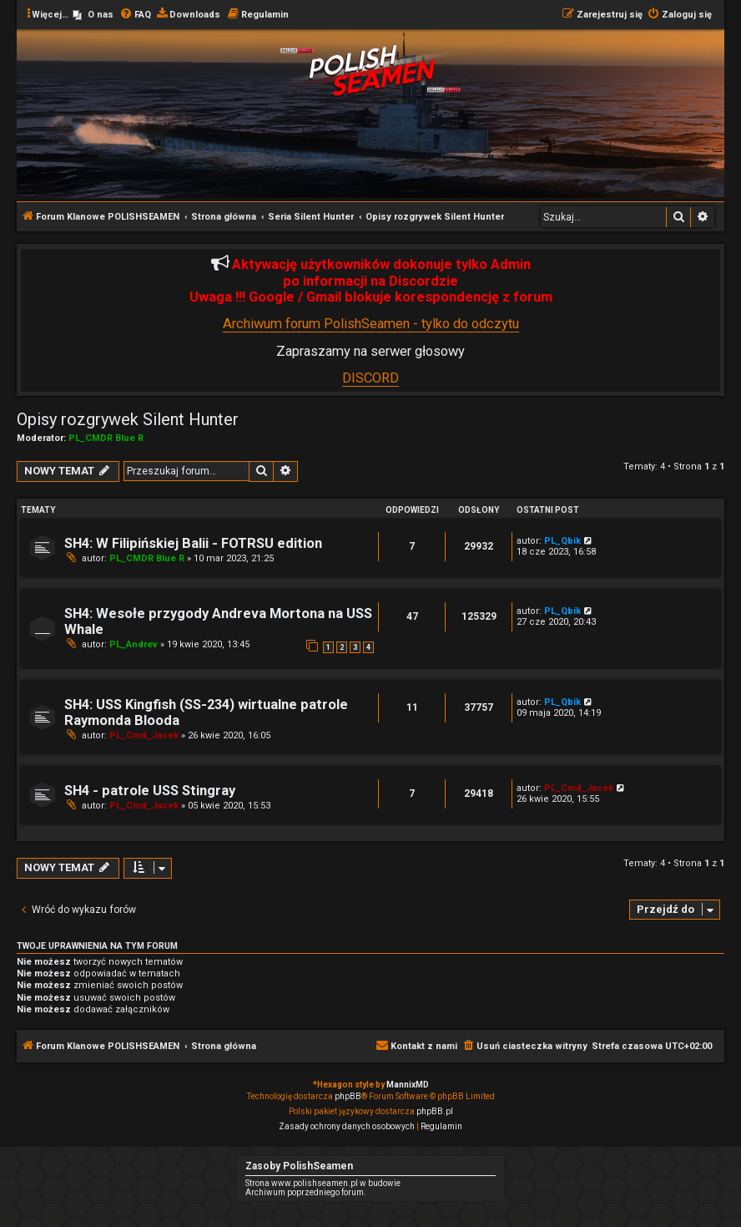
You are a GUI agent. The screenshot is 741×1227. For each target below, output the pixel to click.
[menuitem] (93, 15)
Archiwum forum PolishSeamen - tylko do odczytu (371, 324)
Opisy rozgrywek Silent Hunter (128, 419)
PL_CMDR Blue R (106, 438)
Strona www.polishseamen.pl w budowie (323, 1183)
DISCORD (370, 378)
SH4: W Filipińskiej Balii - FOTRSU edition (193, 543)
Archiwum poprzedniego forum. (305, 1192)
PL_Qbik (562, 540)
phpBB (348, 1096)
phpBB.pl (434, 1111)
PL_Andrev (133, 644)
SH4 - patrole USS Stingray (149, 791)
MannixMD (407, 1084)
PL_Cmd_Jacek (144, 735)
